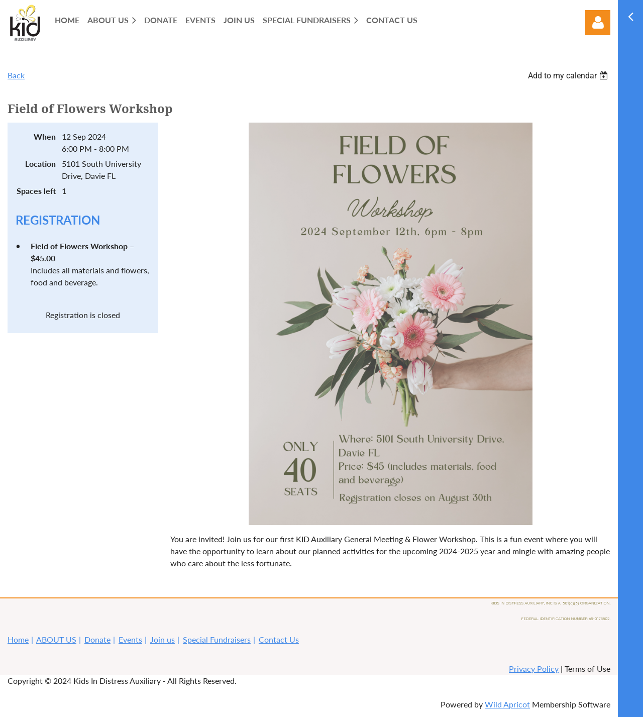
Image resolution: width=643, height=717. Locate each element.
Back (16, 75)
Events (130, 639)
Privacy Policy (534, 668)
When (45, 136)
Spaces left (36, 190)
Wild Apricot (507, 704)
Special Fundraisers (217, 639)
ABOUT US (56, 639)
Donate (97, 639)
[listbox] (569, 75)
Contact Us (279, 639)
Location (40, 163)
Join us (162, 639)
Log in (597, 22)
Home (18, 639)
